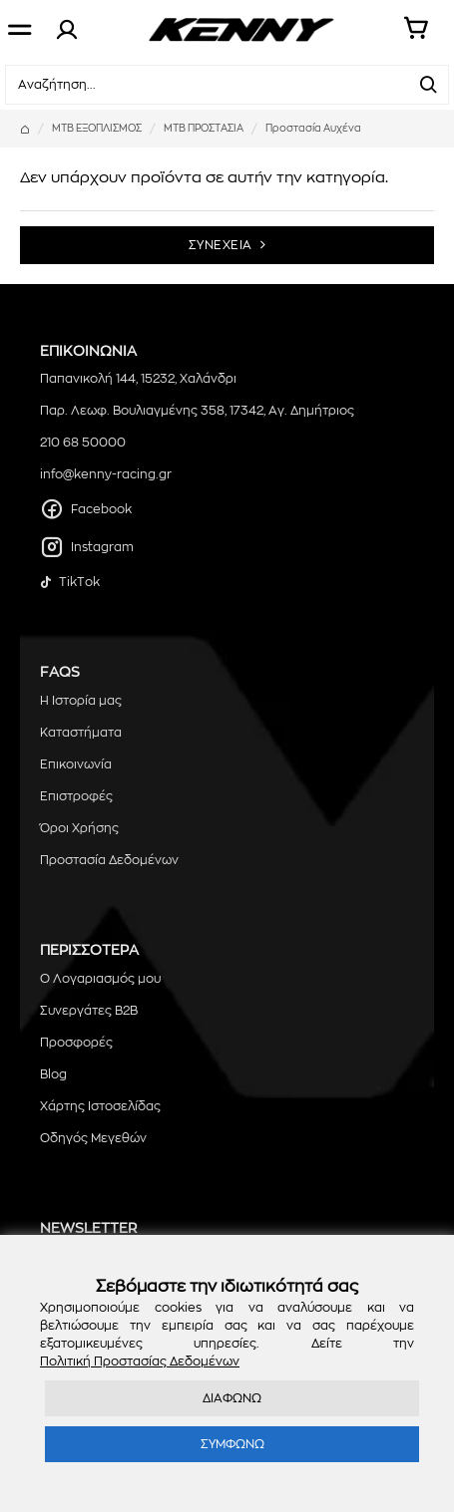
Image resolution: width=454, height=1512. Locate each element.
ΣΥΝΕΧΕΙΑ (220, 245)
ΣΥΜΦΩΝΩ (232, 1444)
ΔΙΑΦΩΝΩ (232, 1398)
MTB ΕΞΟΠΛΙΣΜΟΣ (97, 129)
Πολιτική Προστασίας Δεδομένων (139, 1361)
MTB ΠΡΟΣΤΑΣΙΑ (203, 129)
